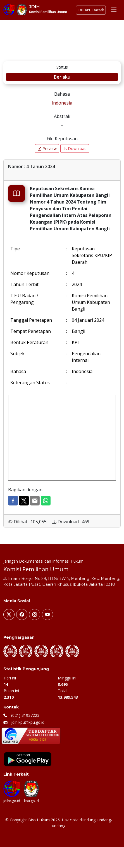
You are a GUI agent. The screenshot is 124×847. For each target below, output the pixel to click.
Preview (47, 148)
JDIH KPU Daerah (91, 10)
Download (75, 148)
